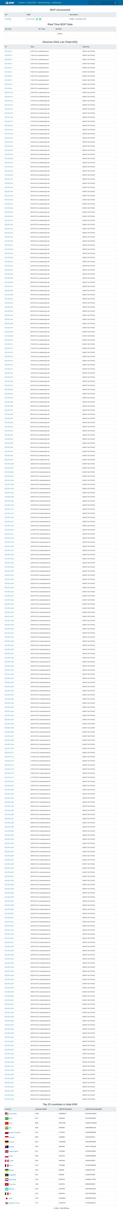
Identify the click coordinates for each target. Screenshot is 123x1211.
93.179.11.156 (9, 690)
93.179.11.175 (9, 769)
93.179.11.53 (9, 270)
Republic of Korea (14, 1203)
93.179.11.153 (9, 678)
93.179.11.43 (9, 228)
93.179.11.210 (9, 913)
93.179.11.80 (9, 381)
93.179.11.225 (9, 975)
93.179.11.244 (9, 1054)
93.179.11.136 (9, 612)
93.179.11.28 (9, 167)
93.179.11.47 (9, 245)
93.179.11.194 (9, 847)
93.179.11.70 (9, 340)
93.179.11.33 (9, 187)
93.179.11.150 (9, 666)
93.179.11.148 (9, 657)
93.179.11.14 (9, 109)
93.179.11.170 (9, 748)
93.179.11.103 (9, 476)
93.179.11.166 (9, 732)
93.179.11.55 (9, 278)
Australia (11, 1146)
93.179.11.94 (9, 439)
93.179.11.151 (9, 670)
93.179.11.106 (9, 488)
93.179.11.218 (9, 946)
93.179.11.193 (9, 843)
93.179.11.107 (9, 492)
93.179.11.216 (9, 938)
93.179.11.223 (9, 967)
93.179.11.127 (9, 575)
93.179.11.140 (9, 629)
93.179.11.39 (9, 212)
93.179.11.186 (9, 814)
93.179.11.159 (9, 703)
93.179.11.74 (9, 356)
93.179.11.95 (9, 443)
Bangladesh (12, 1175)
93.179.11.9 (8, 88)
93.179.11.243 (9, 1049)
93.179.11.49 (9, 253)
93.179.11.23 (9, 146)
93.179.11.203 (9, 884)
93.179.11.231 (9, 1000)
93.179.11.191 (9, 835)
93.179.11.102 (9, 472)
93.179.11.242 (9, 1045)
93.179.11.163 (9, 719)
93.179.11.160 (9, 707)
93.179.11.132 (9, 596)
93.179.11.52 (9, 266)
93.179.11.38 (9, 208)
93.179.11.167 (9, 736)
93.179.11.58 (9, 290)
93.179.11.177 (9, 777)
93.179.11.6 (8, 76)
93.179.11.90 (9, 422)
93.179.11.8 (8, 84)
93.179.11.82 (9, 389)
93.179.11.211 (9, 917)
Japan (10, 1198)
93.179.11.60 (9, 299)
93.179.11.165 (9, 728)
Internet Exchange (44, 2)
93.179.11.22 (9, 142)
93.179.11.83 (9, 393)
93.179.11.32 (9, 183)
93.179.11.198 (9, 864)
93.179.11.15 (9, 113)
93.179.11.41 (9, 220)
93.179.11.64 (9, 315)
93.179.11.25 (9, 154)
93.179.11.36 (9, 200)
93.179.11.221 (9, 959)
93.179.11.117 (9, 534)
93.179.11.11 (9, 96)
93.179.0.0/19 (30, 19)
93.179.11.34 (9, 191)
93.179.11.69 (9, 336)
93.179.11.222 (9, 963)
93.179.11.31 (9, 179)
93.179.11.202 (9, 880)
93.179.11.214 (9, 930)
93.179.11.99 (9, 459)
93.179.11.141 (9, 633)
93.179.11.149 (9, 662)
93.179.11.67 (9, 327)
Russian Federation (14, 1132)
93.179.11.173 (9, 761)
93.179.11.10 (9, 92)
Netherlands (12, 1179)
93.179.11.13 (9, 105)
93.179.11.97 (9, 451)
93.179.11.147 (9, 653)
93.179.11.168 (9, 740)
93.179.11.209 (9, 909)
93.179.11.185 (9, 810)
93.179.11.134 (9, 604)
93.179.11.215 (9, 934)
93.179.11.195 (9, 851)
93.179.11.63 (9, 311)
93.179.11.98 (9, 455)
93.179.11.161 (9, 711)
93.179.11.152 (9, 674)
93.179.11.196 (9, 855)
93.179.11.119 (9, 542)
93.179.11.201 (9, 876)
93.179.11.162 (9, 715)
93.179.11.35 (9, 195)
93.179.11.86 (9, 406)
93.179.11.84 (9, 398)
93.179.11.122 (9, 554)
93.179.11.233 (9, 1008)
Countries (21, 2)
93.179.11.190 (9, 831)
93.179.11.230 (9, 996)
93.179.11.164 (9, 723)
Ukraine (11, 1170)
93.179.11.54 (9, 274)
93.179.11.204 (9, 888)
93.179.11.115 (9, 525)
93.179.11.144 (9, 641)
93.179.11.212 (9, 921)
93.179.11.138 (9, 620)
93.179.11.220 (9, 955)
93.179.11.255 (9, 1099)
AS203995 (8, 19)
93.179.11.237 (9, 1025)
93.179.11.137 (9, 616)
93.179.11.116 (9, 530)
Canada (11, 1160)
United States (13, 1113)
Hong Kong (12, 1184)
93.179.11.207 (9, 901)
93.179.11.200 (9, 872)
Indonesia (12, 1137)
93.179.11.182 (9, 798)
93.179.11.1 (8, 55)
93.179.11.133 (9, 600)
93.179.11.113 (9, 517)
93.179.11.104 (9, 480)
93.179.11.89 (9, 418)
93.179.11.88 (9, 414)
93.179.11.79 (9, 377)
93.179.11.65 (9, 319)
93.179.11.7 (8, 80)
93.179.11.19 (9, 129)
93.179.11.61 (9, 303)
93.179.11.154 (9, 682)
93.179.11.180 (9, 789)
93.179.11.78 (9, 373)
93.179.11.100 (9, 464)
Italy (10, 1193)
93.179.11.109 (9, 501)
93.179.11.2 (8, 59)
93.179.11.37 (9, 204)
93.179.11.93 (9, 435)
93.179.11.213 (9, 926)
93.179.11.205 (9, 893)
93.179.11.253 (9, 1091)
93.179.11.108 (9, 497)
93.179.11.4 (8, 68)
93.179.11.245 (9, 1058)
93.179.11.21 (9, 138)
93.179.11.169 (9, 744)
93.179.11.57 (9, 286)
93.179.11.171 (9, 752)
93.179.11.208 (9, 905)
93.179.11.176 (9, 773)
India (10, 1128)
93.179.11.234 (9, 1012)
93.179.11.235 (9, 1016)
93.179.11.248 (9, 1070)
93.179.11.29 (9, 171)
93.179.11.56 (9, 282)
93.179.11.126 (9, 571)
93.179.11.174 (9, 765)
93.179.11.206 (9, 897)
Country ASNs (31, 2)
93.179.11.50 (9, 257)
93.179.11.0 (8, 51)
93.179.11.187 (9, 818)
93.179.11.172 (9, 756)
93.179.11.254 (9, 1095)
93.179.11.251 (9, 1082)
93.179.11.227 (9, 983)
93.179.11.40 (9, 216)
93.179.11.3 (8, 63)
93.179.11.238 (9, 1029)
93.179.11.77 (9, 369)
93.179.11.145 (9, 645)
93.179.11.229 (9, 992)
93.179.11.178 (9, 781)
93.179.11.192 (9, 839)
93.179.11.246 (9, 1062)
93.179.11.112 (9, 513)
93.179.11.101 (9, 468)
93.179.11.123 (9, 558)
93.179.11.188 (9, 822)
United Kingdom (13, 1151)
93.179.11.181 (9, 794)
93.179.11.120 (9, 546)
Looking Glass (56, 2)
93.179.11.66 (9, 323)
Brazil (10, 1118)
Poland (11, 1156)
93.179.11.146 (9, 649)
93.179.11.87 (9, 410)
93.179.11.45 (9, 237)
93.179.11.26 (9, 158)
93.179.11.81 (9, 385)
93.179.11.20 (9, 134)
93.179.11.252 (9, 1087)
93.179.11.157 (9, 695)
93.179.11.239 (9, 1033)
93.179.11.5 (8, 72)
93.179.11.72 (9, 348)
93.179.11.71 (9, 344)
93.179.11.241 (9, 1041)
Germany (11, 1142)
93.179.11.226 (9, 979)
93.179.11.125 (9, 567)
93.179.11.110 (9, 505)
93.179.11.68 (9, 332)
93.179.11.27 (9, 162)
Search (115, 3)
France (11, 1165)
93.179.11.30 (9, 175)
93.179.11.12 (9, 101)
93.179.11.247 (9, 1066)
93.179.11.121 (9, 550)
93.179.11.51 (9, 261)
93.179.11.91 (9, 426)
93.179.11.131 (9, 591)
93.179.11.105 (9, 484)
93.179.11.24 (9, 150)
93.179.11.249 (9, 1074)
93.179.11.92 (9, 431)
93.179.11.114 (9, 521)
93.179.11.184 (9, 806)
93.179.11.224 (9, 971)
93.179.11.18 (9, 125)
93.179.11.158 (9, 699)
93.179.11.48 (9, 249)
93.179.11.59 (9, 294)
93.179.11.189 (9, 827)
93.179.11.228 (9, 988)
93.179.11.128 (9, 579)
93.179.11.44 (9, 233)
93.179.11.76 (9, 365)
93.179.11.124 (9, 563)
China (10, 1123)
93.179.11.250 (9, 1078)
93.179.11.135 (9, 608)
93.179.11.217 (9, 942)
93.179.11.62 (9, 307)
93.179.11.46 (9, 241)
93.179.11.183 (9, 802)
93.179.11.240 (9, 1037)
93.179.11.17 (9, 121)
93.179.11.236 (9, 1021)
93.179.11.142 (9, 637)
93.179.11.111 (9, 509)
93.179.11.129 (9, 583)
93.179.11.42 (9, 224)
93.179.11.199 (9, 868)
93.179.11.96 (9, 447)
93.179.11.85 (9, 402)
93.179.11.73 (9, 352)
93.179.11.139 (9, 624)
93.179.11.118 (9, 538)
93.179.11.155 (9, 686)
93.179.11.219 (9, 950)
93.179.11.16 (9, 117)
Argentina (12, 1189)
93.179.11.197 (9, 860)
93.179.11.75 (9, 360)
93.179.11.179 (9, 785)
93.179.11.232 (9, 1004)
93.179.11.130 (9, 587)
